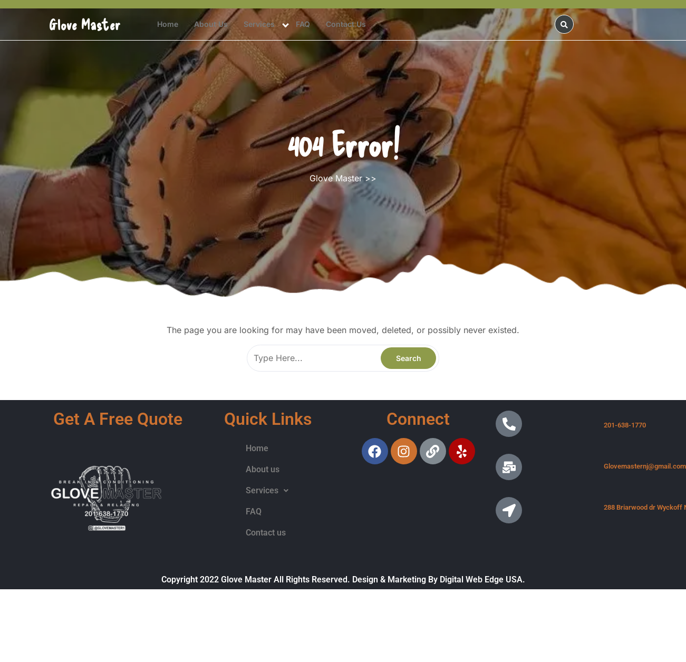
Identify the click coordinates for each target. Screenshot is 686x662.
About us (211, 24)
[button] (267, 490)
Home (167, 24)
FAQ (303, 24)
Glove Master (85, 24)
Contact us (346, 24)
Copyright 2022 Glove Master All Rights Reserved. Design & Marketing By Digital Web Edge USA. (343, 580)
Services (259, 24)
